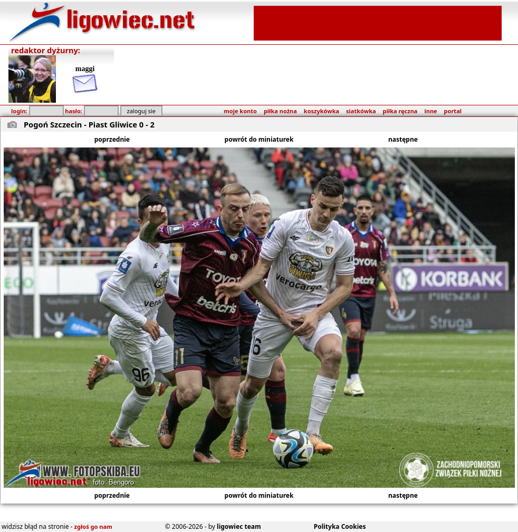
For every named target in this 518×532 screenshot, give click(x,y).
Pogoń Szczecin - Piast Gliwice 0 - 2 (89, 124)
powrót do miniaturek (259, 139)
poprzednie (112, 139)
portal (453, 111)
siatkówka (361, 111)
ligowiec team (239, 526)
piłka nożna (280, 111)
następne (403, 139)
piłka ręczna (400, 111)
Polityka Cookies (340, 526)
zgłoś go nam (93, 526)
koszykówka (321, 111)
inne (430, 111)
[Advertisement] (377, 22)
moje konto (240, 111)
